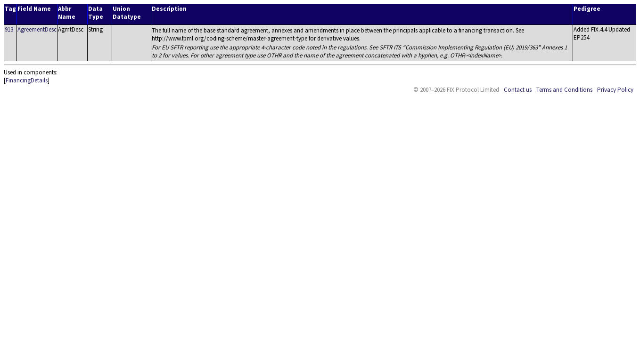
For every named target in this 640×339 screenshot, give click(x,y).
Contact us (518, 90)
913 (9, 29)
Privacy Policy (615, 90)
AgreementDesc (37, 29)
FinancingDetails (27, 80)
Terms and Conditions (564, 90)
